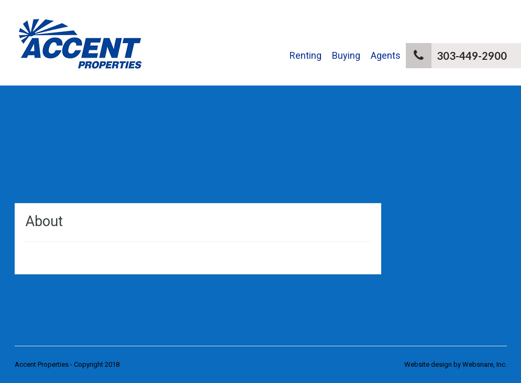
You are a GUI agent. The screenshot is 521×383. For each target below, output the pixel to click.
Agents (386, 55)
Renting (306, 55)
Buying (346, 55)
